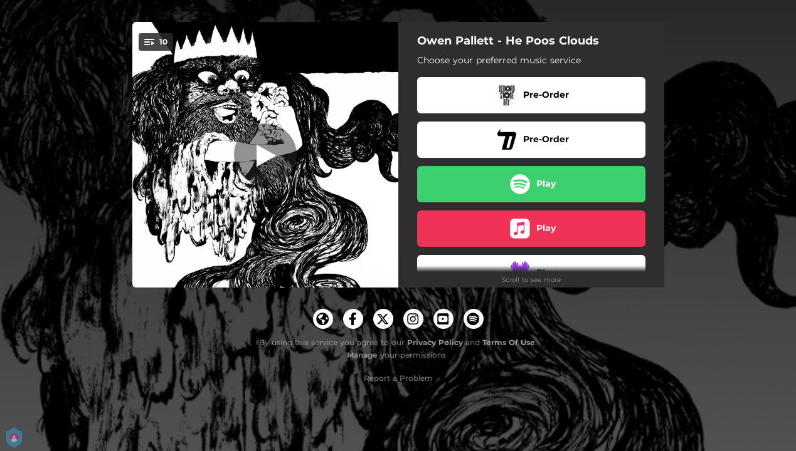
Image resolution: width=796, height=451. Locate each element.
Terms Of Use (508, 342)
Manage (362, 355)
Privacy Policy (435, 342)
